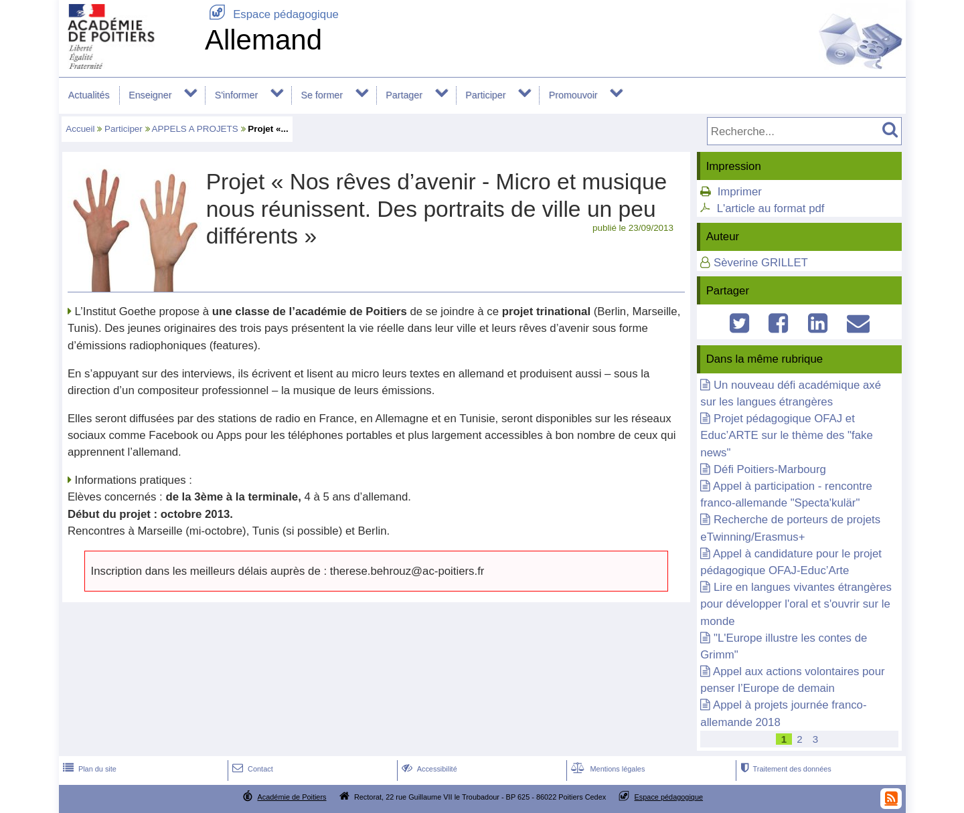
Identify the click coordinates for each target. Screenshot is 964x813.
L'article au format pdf (771, 208)
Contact (251, 769)
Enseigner (150, 95)
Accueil (80, 129)
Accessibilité (428, 769)
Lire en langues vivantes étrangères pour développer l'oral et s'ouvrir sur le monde (796, 604)
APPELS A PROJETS (195, 129)
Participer (485, 95)
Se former (322, 95)
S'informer (236, 95)
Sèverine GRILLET (761, 262)
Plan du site (88, 769)
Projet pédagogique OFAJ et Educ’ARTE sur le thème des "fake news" (786, 435)
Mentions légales (606, 769)
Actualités (89, 95)
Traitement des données (784, 769)
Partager (404, 95)
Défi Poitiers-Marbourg (770, 469)
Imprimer (740, 191)
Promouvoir (573, 95)
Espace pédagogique (272, 14)
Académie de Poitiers (291, 797)
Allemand (263, 40)
